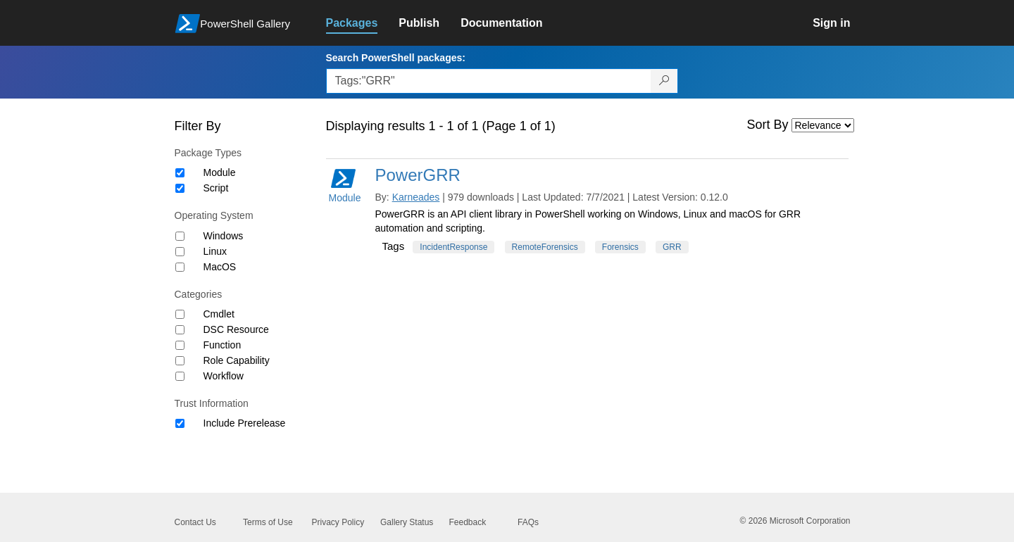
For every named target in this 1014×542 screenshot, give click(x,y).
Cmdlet (219, 314)
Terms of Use (268, 522)
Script (216, 188)
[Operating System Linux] (179, 251)
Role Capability (237, 360)
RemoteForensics (545, 247)
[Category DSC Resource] (179, 329)
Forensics (620, 247)
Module (220, 172)
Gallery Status (406, 522)
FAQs (528, 522)
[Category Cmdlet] (179, 314)
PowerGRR (418, 174)
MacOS (220, 266)
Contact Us (195, 522)
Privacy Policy (338, 522)
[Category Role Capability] (179, 360)
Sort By (768, 125)
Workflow (224, 376)
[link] (362, 23)
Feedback (468, 522)
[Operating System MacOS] (179, 267)
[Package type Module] (179, 172)
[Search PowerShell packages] (664, 81)
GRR (672, 247)
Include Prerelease (245, 423)
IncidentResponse (453, 247)
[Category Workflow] (179, 376)
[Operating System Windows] (179, 236)
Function (223, 345)
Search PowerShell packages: (395, 57)
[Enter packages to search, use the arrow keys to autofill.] (488, 81)
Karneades (416, 197)
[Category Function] (179, 345)
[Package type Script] (179, 188)
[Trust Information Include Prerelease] (179, 423)
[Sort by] (822, 125)
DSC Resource (236, 329)
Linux (215, 251)
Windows (224, 235)
